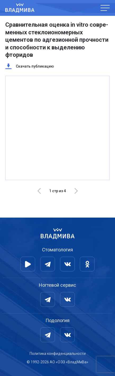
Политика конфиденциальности (58, 353)
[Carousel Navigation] (58, 191)
